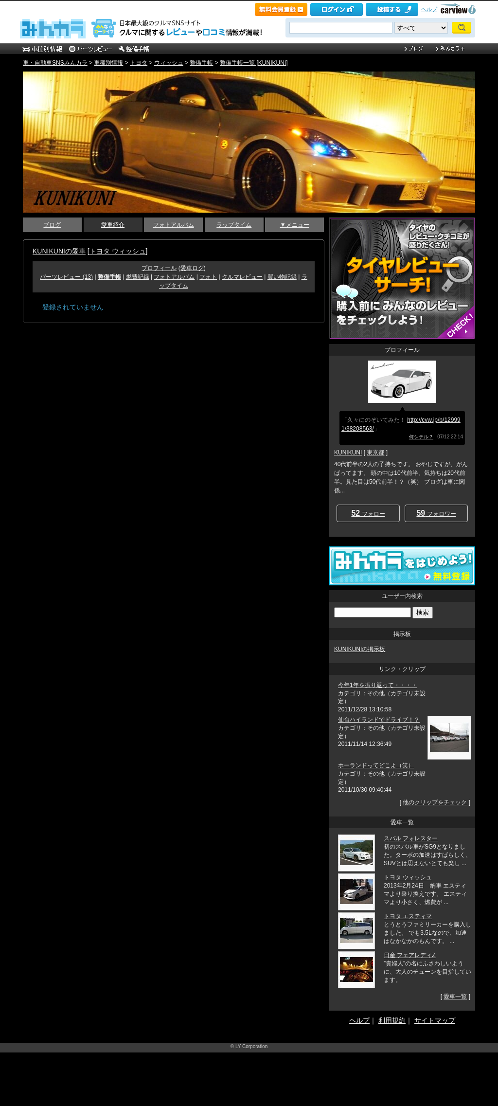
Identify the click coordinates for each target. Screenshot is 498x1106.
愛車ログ (192, 268)
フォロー (368, 513)
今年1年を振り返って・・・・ (377, 685)
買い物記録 (282, 276)
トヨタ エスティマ (408, 916)
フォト (208, 276)
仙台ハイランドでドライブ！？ (379, 719)
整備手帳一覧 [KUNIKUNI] (253, 62)
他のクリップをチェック (435, 802)
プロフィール (159, 268)
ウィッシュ (168, 62)
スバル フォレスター (411, 838)
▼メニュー (294, 224)
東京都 (375, 452)
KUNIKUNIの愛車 (59, 251)
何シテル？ (421, 436)
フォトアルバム (173, 224)
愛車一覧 (455, 996)
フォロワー (436, 513)
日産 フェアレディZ (410, 955)
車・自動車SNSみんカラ (55, 62)
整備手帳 (201, 62)
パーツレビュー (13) (66, 276)
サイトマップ (434, 1020)
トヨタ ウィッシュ (117, 251)
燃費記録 (137, 276)
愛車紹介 (112, 224)
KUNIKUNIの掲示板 (359, 649)
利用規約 (392, 1020)
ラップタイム (233, 224)
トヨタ (138, 62)
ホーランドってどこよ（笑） (376, 765)
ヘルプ (429, 9)
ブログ (52, 224)
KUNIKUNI (348, 452)
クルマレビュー (242, 276)
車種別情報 (108, 62)
